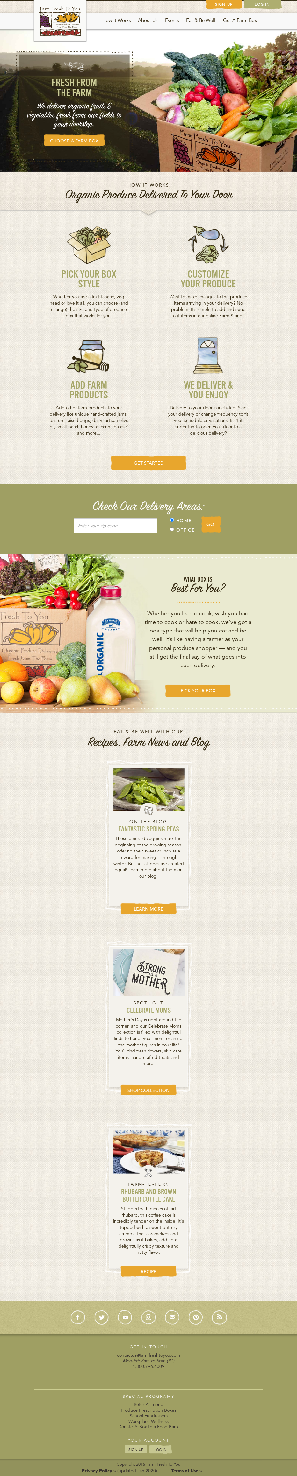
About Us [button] (147, 20)
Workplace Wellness (148, 1421)
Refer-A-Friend (148, 1404)
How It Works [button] (116, 20)
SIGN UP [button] (135, 1449)
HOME (181, 520)
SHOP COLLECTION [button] (148, 1090)
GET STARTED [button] (148, 463)
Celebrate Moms (149, 1011)
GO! (211, 524)
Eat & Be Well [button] (200, 20)
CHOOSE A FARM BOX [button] (74, 141)
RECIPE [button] (148, 1271)
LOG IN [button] (160, 1449)
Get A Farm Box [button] (240, 20)
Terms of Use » (186, 1470)
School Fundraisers (149, 1415)
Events (172, 20)
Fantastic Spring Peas (148, 829)
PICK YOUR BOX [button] (198, 690)
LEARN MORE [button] (148, 909)
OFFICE (182, 530)
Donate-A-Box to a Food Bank (148, 1427)
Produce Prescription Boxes (148, 1410)
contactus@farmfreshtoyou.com (148, 1355)
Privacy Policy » (99, 1470)
